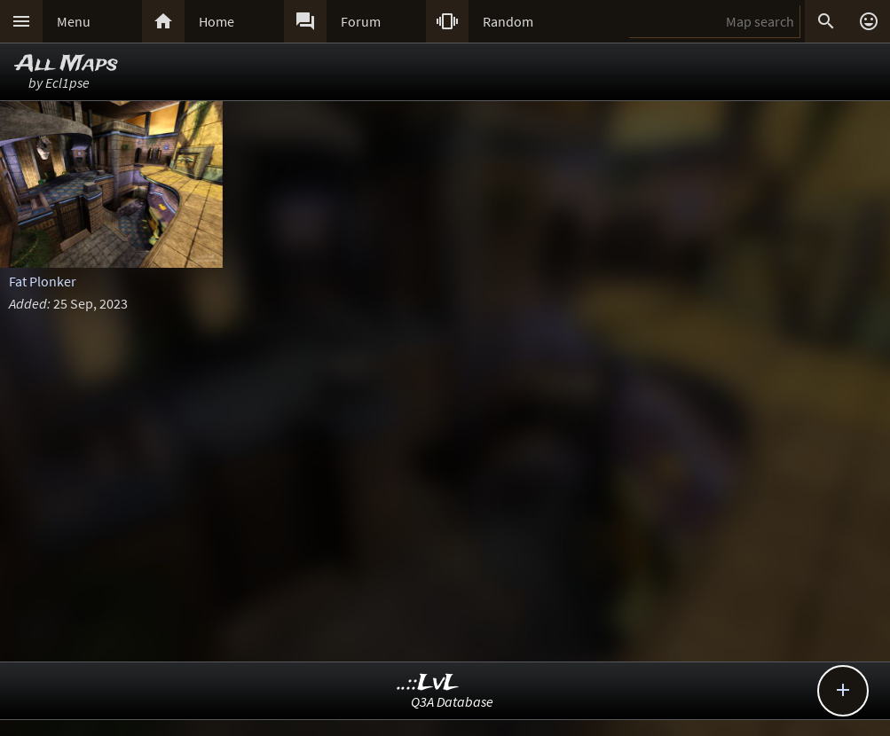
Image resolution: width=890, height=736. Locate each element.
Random (508, 21)
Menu (74, 21)
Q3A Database (452, 701)
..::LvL (428, 683)
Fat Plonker (42, 281)
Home (216, 21)
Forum (361, 21)
